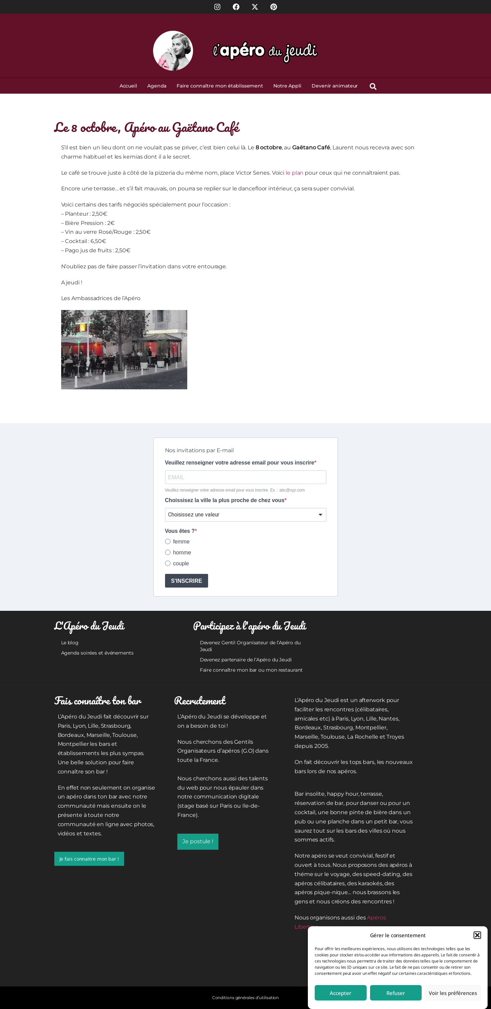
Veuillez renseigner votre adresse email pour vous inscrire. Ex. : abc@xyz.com (235, 490)
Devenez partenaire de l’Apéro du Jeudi (246, 660)
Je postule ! (197, 841)
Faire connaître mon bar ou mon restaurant (251, 670)
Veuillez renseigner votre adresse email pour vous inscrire (239, 463)
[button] (477, 935)
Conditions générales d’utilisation (245, 997)
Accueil (128, 86)
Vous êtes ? (180, 531)
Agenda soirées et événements (97, 653)
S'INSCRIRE (186, 581)
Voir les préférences (453, 993)
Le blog (70, 643)
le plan (294, 173)
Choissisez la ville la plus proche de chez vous (225, 500)
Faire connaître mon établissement (220, 86)
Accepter (340, 993)
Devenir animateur (335, 86)
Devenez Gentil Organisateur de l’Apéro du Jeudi (250, 646)
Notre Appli (287, 86)
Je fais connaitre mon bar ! (89, 859)
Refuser (395, 993)
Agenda (156, 86)
